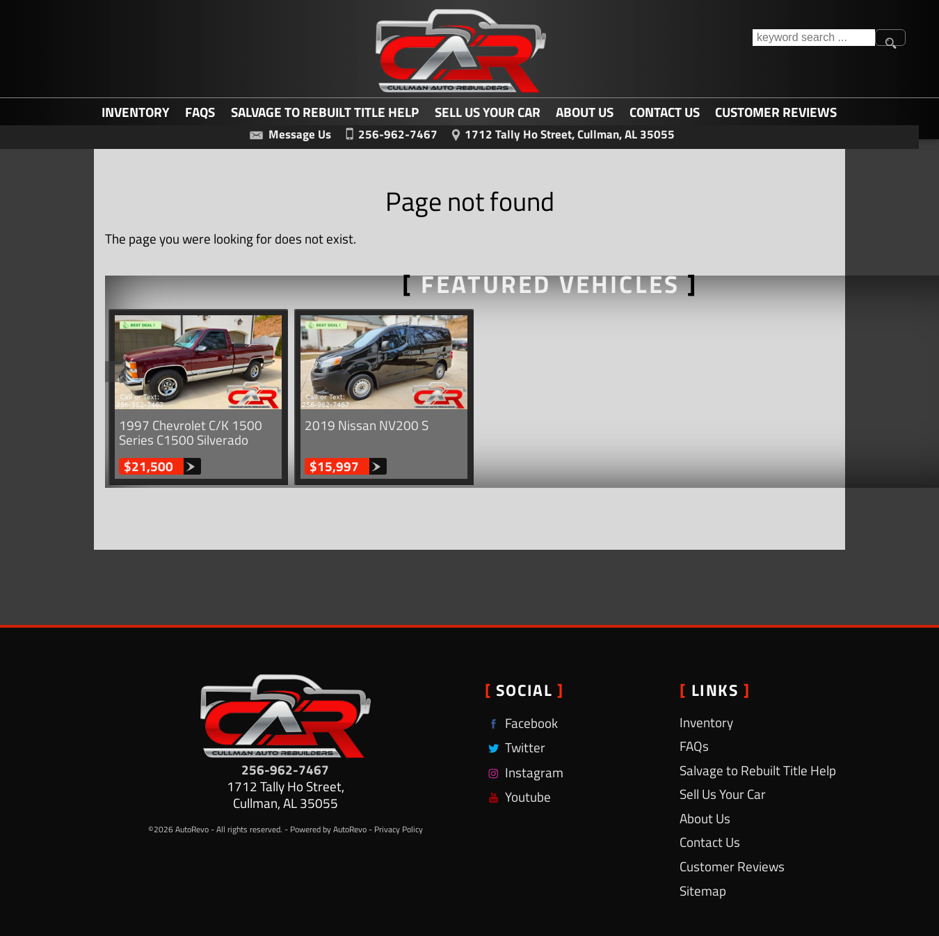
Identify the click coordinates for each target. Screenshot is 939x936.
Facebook (521, 723)
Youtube (518, 796)
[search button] (890, 37)
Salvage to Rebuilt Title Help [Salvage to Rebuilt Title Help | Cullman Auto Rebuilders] (325, 111)
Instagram (524, 772)
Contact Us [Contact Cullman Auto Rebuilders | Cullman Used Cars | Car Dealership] (664, 111)
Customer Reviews (776, 111)
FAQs (200, 111)
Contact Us (710, 842)
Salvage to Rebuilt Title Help (758, 770)
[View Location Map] (560, 133)
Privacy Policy (398, 829)
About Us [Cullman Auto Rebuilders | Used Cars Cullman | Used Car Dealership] (584, 111)
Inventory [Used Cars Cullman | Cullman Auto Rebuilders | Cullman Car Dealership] (136, 111)
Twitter (515, 747)
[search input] (814, 37)
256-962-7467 (285, 769)
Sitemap (703, 890)
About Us (705, 818)
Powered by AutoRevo (328, 829)
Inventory (706, 722)
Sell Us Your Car (487, 111)
